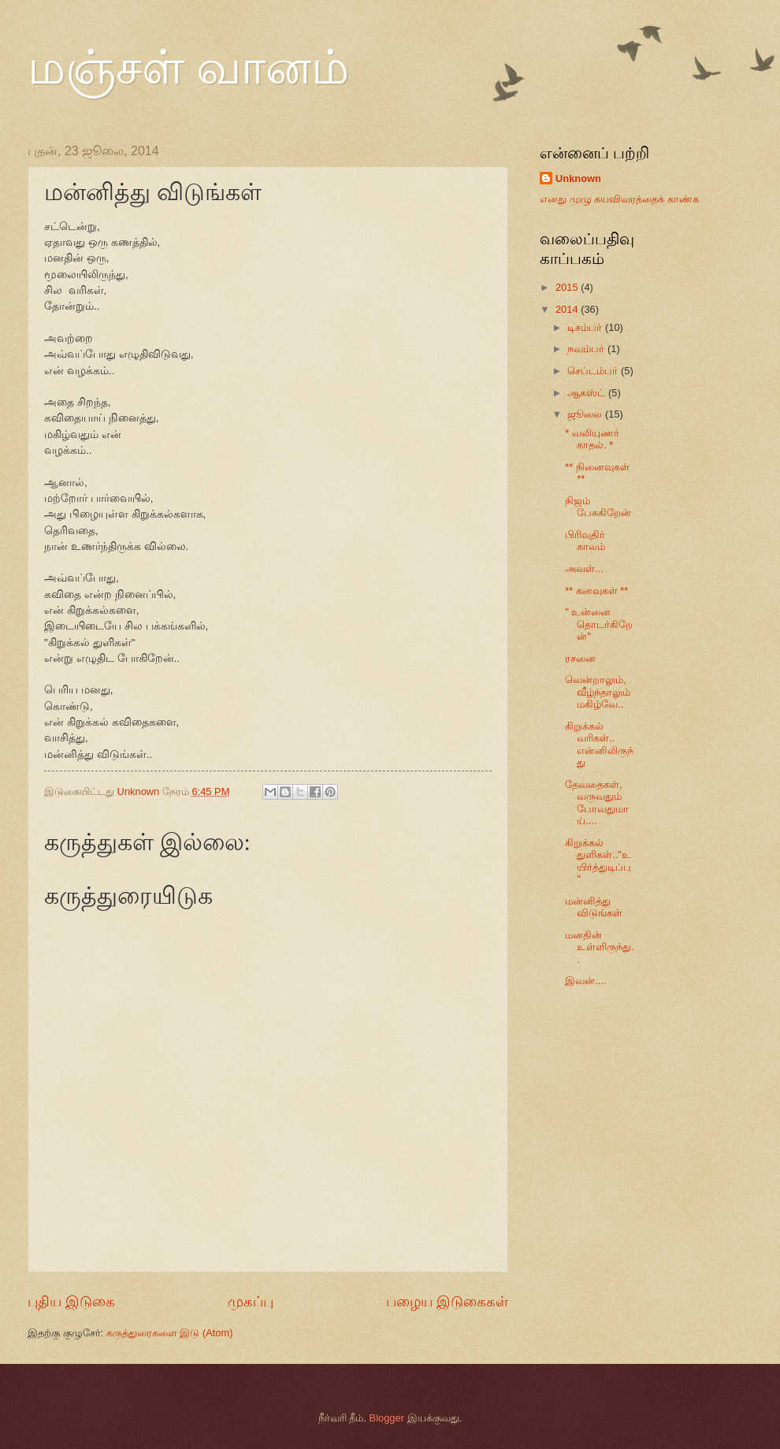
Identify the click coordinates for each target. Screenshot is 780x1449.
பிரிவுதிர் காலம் (585, 540)
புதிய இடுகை (71, 1302)
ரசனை (580, 658)
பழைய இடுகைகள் (447, 1302)
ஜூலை (586, 414)
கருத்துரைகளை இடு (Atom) (169, 1333)
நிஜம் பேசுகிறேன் (598, 506)
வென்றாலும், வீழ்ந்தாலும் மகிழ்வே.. (597, 692)
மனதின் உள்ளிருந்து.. (599, 947)
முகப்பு (250, 1302)
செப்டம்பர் (594, 371)
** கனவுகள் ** (596, 590)
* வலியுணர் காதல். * (592, 439)
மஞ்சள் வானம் (188, 68)
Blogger (387, 1418)
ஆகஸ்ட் (587, 393)
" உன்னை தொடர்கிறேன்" (599, 624)
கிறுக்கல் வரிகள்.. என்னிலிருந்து (599, 744)
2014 (568, 309)
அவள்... (584, 568)
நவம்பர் (587, 349)
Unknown (578, 178)
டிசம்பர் (586, 327)
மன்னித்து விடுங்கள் (593, 907)
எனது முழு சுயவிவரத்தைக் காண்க (619, 199)
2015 (568, 287)
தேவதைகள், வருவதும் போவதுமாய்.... (597, 802)
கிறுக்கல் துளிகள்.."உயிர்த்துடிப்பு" (598, 861)
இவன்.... (585, 980)
